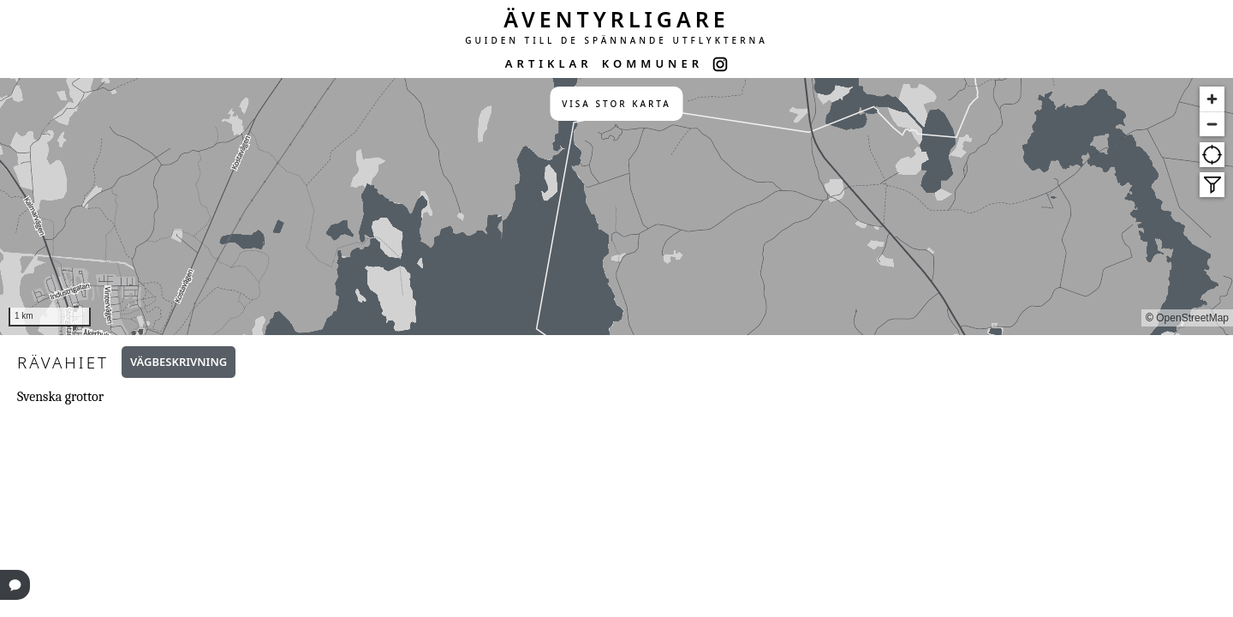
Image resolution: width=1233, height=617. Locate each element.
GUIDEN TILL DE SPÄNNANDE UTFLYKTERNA (616, 40)
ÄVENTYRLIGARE (616, 18)
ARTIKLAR (549, 63)
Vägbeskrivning (178, 361)
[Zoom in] (1212, 99)
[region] (616, 206)
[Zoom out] (1212, 123)
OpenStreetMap (1192, 318)
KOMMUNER (652, 63)
